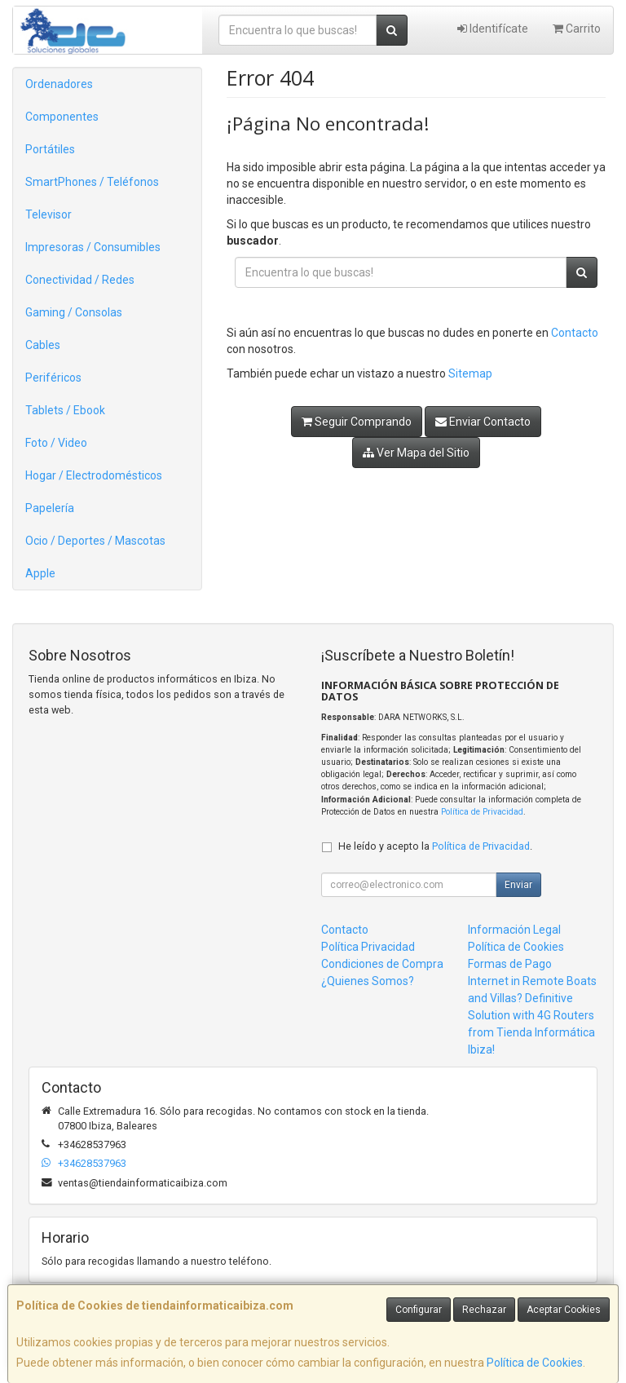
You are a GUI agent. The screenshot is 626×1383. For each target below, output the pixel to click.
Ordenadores (59, 84)
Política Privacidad (368, 946)
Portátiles (50, 149)
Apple (40, 573)
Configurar (418, 1309)
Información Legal (514, 929)
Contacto (574, 332)
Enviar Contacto (483, 421)
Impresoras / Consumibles (93, 247)
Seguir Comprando (357, 421)
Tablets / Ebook (65, 410)
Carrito (577, 28)
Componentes (62, 116)
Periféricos (53, 377)
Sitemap (470, 373)
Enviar (518, 884)
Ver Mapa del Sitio (416, 452)
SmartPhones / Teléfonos (92, 181)
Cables (42, 344)
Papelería (49, 508)
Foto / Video (56, 442)
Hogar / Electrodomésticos (93, 475)
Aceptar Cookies (564, 1309)
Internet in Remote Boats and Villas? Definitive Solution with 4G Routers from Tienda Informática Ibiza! (532, 1015)
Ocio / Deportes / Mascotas (95, 540)
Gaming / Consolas (73, 312)
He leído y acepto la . (435, 846)
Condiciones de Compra (382, 963)
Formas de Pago (510, 963)
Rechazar (484, 1309)
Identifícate (492, 28)
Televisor (48, 214)
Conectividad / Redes (79, 279)
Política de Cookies (535, 1362)
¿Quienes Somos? (367, 981)
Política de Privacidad (482, 811)
